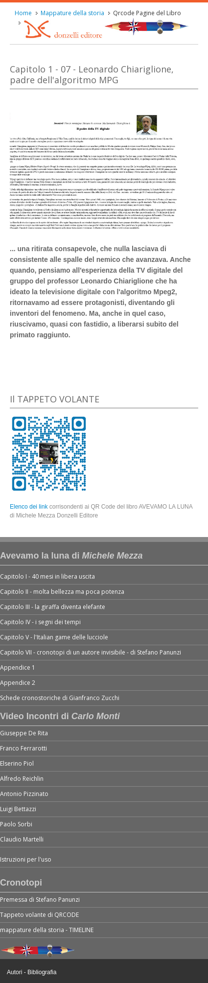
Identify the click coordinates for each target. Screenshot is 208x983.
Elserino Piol (17, 763)
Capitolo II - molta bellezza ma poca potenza (62, 591)
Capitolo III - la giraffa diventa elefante (52, 607)
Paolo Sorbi (16, 824)
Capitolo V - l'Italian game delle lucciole (54, 637)
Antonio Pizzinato (24, 794)
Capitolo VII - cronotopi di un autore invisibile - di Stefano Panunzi (90, 652)
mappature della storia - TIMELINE (46, 930)
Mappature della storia (72, 13)
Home (23, 13)
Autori (14, 972)
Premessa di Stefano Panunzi (40, 899)
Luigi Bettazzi (18, 809)
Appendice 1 (17, 667)
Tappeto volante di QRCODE (39, 915)
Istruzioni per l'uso (25, 859)
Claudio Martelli (22, 839)
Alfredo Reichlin (22, 778)
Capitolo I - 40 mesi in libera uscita (47, 576)
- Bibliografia (40, 972)
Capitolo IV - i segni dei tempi (40, 622)
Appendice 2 (17, 683)
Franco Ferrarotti (23, 748)
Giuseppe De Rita (24, 733)
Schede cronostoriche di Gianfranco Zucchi (59, 698)
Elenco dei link (29, 506)
